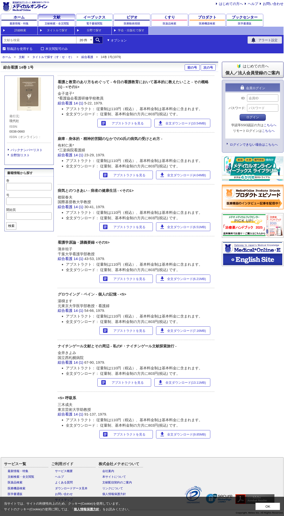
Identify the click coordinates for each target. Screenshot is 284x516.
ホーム (6, 57)
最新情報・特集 (18, 471)
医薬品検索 (15, 482)
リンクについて (112, 488)
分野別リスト (20, 155)
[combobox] (39, 40)
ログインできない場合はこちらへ (254, 144)
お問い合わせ (273, 4)
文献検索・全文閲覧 (21, 476)
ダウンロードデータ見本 (71, 488)
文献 (22, 57)
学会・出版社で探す (131, 30)
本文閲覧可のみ (56, 49)
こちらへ (270, 125)
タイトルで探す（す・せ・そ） (53, 57)
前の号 (192, 67)
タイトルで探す (57, 30)
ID (243, 98)
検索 (11, 226)
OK (268, 506)
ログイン (252, 117)
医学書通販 (15, 494)
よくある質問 (64, 482)
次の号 (208, 67)
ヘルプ (253, 4)
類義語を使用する (20, 49)
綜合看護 (87, 57)
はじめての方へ (231, 4)
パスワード (237, 108)
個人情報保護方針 (114, 494)
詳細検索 (20, 30)
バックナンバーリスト (27, 150)
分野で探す (94, 30)
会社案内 (108, 471)
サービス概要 (64, 471)
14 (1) (79, 103)
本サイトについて (114, 476)
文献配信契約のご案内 (117, 482)
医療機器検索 (16, 488)
